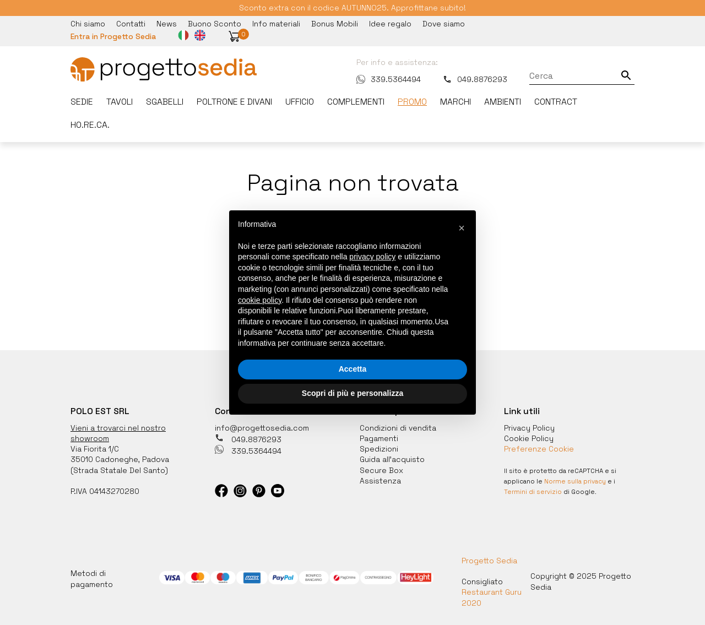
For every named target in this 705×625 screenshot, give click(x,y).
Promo (412, 101)
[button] (234, 36)
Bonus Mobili (334, 24)
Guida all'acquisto (392, 459)
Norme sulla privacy (575, 481)
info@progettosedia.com (262, 428)
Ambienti (502, 101)
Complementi (355, 101)
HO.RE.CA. (90, 125)
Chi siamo (87, 24)
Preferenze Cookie (539, 449)
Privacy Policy (529, 428)
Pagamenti (379, 438)
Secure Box (381, 470)
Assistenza (380, 481)
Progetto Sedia (489, 561)
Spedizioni (379, 449)
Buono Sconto (214, 24)
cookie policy (259, 300)
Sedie (81, 101)
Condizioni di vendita (398, 428)
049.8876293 (475, 79)
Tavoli (119, 101)
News (166, 24)
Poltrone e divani (234, 101)
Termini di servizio (533, 492)
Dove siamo (443, 24)
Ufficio (299, 101)
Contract (555, 101)
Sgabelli (164, 101)
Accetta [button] (353, 369)
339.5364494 (388, 79)
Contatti (130, 24)
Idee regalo (390, 24)
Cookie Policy (529, 438)
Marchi (455, 101)
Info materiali (276, 24)
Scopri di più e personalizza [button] (352, 393)
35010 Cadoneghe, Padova (119, 459)
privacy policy (372, 256)
